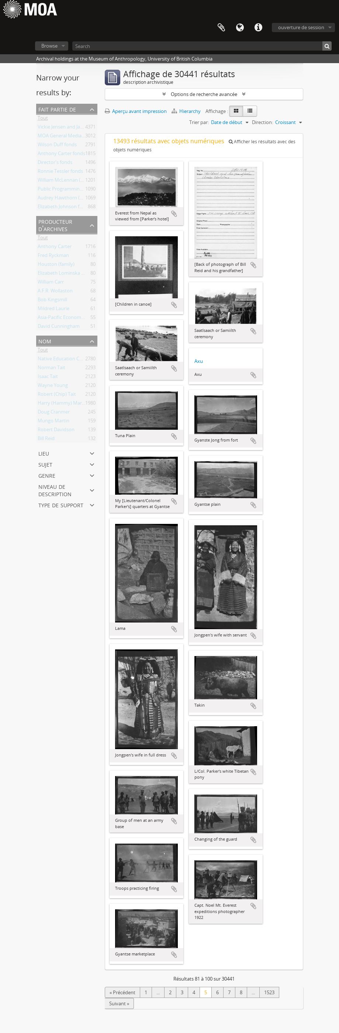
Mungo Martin (53, 422)
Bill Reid (46, 439)
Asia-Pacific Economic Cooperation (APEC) (83, 318)
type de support (60, 504)
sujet (45, 464)
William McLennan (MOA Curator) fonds (81, 181)
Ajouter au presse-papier (174, 213)
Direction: (262, 122)
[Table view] (250, 111)
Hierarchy (187, 111)
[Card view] (236, 111)
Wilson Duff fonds (57, 146)
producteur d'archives (55, 224)
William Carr (51, 283)
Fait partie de (57, 109)
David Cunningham (59, 327)
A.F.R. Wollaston (55, 292)
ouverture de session (301, 27)
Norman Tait (51, 369)
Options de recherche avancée (204, 94)
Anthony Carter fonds (61, 154)
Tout (43, 119)
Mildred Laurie (53, 309)
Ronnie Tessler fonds (60, 172)
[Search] (202, 46)
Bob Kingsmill (52, 301)
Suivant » (119, 1003)
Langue (240, 27)
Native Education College (65, 360)
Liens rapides (258, 27)
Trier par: (199, 122)
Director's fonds (55, 163)
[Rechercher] (327, 46)
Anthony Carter (55, 247)
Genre (46, 475)
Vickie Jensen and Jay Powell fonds (75, 128)
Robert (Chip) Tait (57, 395)
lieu (43, 453)
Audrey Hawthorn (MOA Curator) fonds (81, 199)
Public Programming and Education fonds (83, 190)
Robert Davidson (56, 431)
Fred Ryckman (53, 256)
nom (44, 341)
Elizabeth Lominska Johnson (68, 274)
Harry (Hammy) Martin (63, 404)
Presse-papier (221, 27)
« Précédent (122, 992)
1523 (269, 992)
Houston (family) (56, 265)
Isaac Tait (48, 377)
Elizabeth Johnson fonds (64, 208)
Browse (49, 45)
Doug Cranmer (54, 413)
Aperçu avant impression (136, 111)
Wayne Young (53, 386)
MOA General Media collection (71, 137)
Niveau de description (55, 489)
